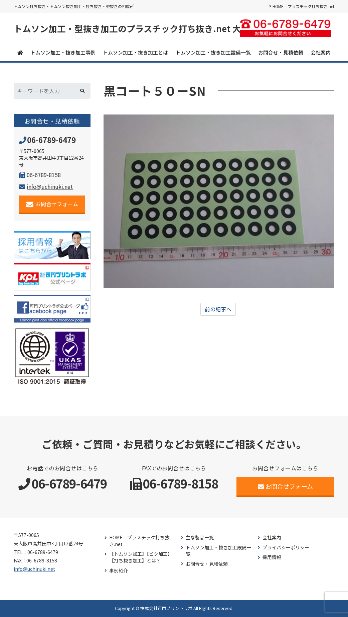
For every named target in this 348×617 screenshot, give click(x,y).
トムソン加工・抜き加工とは (135, 52)
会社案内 (321, 52)
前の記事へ (218, 310)
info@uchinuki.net (46, 187)
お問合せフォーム (52, 204)
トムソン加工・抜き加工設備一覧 (213, 52)
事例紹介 (118, 570)
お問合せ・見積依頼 (280, 52)
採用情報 (272, 557)
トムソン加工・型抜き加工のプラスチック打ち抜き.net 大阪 (132, 28)
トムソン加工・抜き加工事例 (63, 52)
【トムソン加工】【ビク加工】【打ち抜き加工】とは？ (140, 557)
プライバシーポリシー (286, 547)
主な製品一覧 (200, 538)
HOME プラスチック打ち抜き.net (303, 6)
